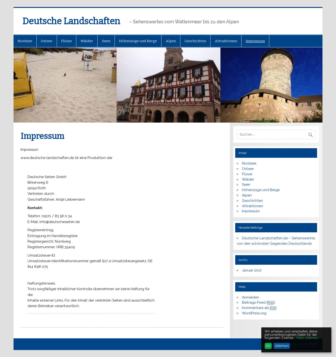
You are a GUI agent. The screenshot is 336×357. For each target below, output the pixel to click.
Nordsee (25, 41)
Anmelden (250, 297)
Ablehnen (282, 346)
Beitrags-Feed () (258, 302)
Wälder (86, 41)
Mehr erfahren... (308, 338)
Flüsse (66, 41)
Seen (106, 41)
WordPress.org (254, 313)
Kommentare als (259, 308)
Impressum (255, 41)
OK (268, 346)
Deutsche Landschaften (71, 21)
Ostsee (46, 41)
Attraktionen (226, 41)
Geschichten (195, 41)
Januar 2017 (252, 270)
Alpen (171, 41)
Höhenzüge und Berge (138, 41)
